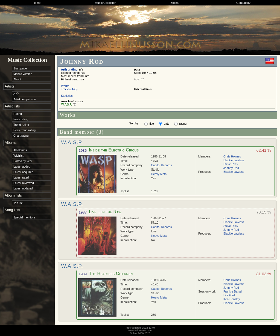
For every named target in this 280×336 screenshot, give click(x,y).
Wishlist (18, 155)
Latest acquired (23, 172)
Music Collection (105, 2)
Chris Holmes (232, 156)
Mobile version (22, 73)
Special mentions (24, 217)
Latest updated (23, 188)
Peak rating (20, 119)
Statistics (67, 95)
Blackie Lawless (233, 160)
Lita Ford (229, 295)
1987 (83, 212)
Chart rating (21, 135)
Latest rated (21, 177)
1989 (83, 274)
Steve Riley (230, 164)
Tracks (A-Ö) (69, 89)
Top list (17, 202)
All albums (20, 150)
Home (36, 2)
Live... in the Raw (105, 211)
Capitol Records (161, 165)
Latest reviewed (23, 183)
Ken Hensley (231, 299)
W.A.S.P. (66, 104)
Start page (20, 68)
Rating (17, 113)
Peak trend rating (24, 130)
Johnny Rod (231, 168)
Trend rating (21, 124)
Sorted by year (22, 161)
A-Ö (16, 93)
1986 (83, 150)
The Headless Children (111, 273)
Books (174, 2)
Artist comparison (24, 99)
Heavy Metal (159, 174)
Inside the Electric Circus (114, 150)
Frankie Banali (232, 291)
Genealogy (243, 2)
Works (65, 85)
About (17, 79)
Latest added (21, 166)
